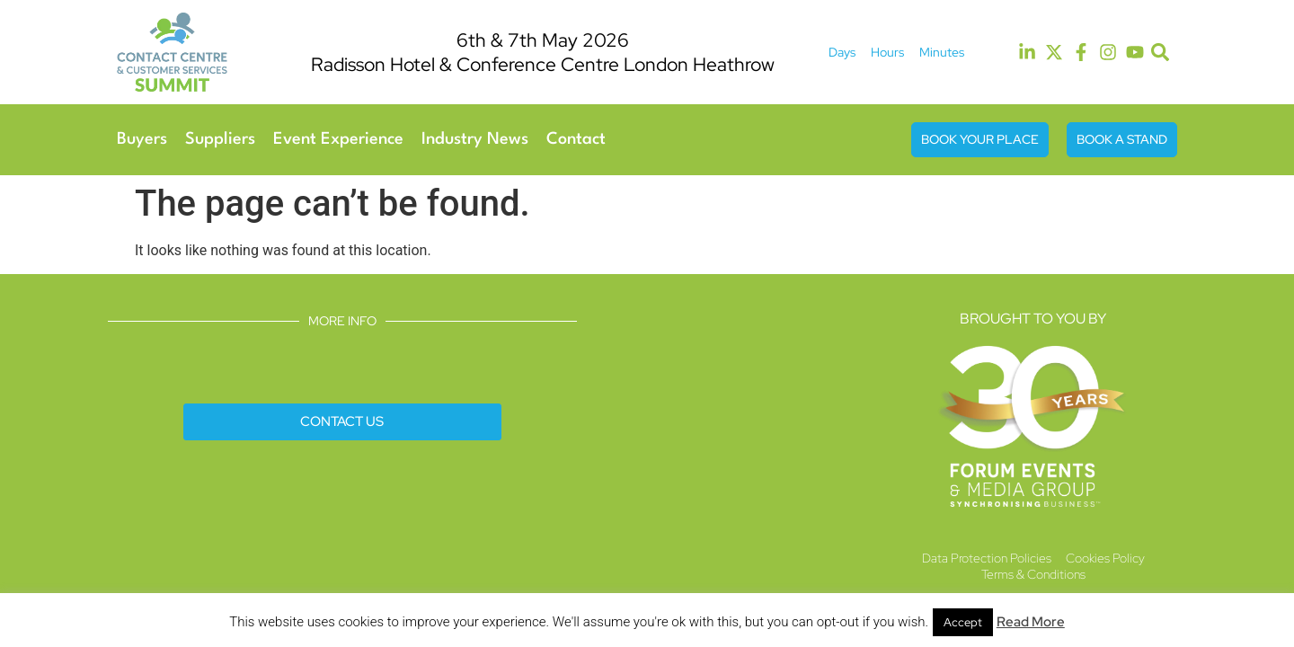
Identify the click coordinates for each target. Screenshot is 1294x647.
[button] (1160, 52)
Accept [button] (963, 622)
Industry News (474, 139)
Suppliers (220, 139)
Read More (1031, 622)
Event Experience (338, 139)
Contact (576, 139)
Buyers (142, 139)
